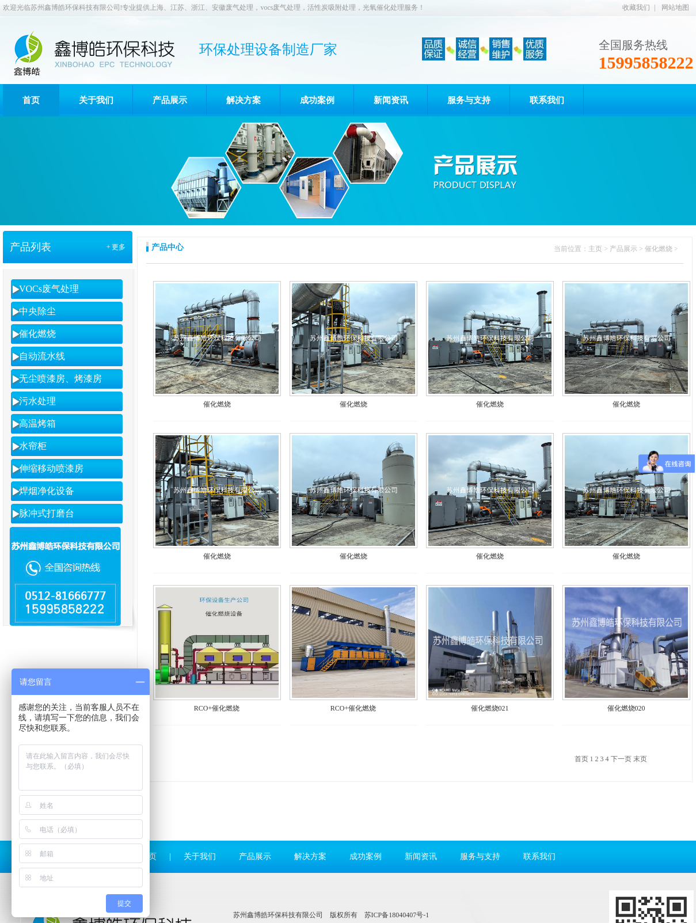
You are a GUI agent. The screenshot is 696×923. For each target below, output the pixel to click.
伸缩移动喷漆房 (51, 468)
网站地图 (675, 7)
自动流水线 (42, 356)
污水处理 (37, 401)
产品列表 (30, 247)
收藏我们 (636, 7)
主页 (595, 249)
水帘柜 (33, 446)
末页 (640, 759)
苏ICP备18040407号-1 (396, 915)
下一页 (621, 759)
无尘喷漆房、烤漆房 (60, 378)
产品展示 (623, 249)
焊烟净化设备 (46, 491)
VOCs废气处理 (49, 289)
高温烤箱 (37, 423)
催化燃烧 (37, 334)
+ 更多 (116, 247)
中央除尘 (37, 311)
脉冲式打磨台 (46, 513)
